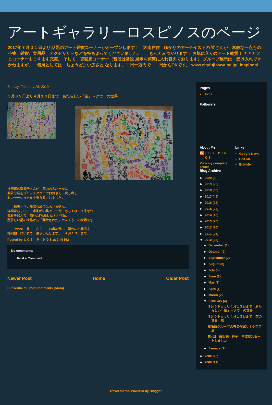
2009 (209, 356)
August (214, 264)
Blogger (155, 391)
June (213, 276)
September (217, 258)
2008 (209, 362)
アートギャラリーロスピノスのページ (134, 32)
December (217, 245)
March (214, 295)
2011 (209, 234)
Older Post (177, 278)
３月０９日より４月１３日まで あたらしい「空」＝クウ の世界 (235, 308)
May (212, 282)
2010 (209, 240)
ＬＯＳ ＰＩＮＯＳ (216, 155)
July (212, 270)
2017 (209, 196)
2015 (209, 209)
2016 (209, 202)
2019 (209, 184)
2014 (209, 215)
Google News (249, 153)
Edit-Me (245, 159)
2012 (209, 227)
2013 (209, 221)
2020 (209, 178)
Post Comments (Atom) (46, 288)
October (215, 251)
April (213, 289)
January (215, 348)
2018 (209, 190)
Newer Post (19, 278)
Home (99, 278)
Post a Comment (29, 258)
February (216, 301)
